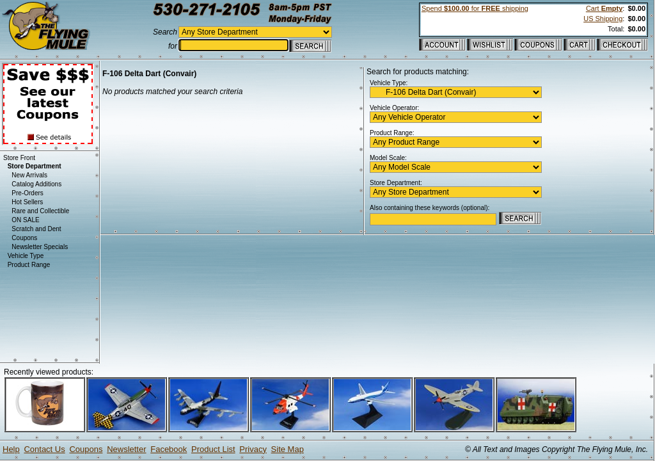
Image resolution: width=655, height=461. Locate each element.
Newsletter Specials (40, 246)
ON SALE (25, 219)
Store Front (19, 157)
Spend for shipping (475, 8)
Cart (604, 8)
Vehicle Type (26, 255)
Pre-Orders (27, 193)
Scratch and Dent (36, 228)
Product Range (29, 264)
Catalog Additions (36, 184)
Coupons (24, 237)
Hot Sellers (27, 202)
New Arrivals (29, 175)
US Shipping (602, 18)
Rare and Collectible (40, 210)
